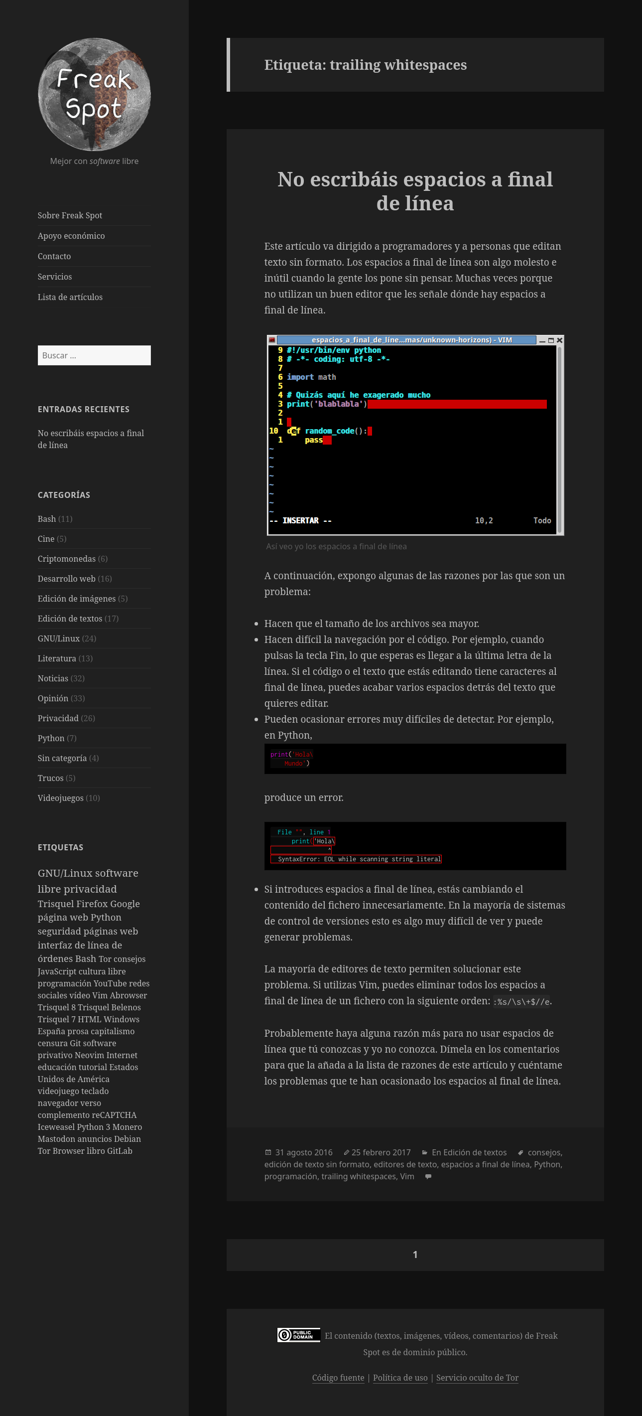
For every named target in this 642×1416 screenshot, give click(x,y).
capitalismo (112, 1031)
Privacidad (58, 718)
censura (54, 1043)
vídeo (80, 995)
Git (76, 1043)
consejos (129, 958)
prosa (79, 1031)
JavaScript (58, 971)
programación (66, 983)
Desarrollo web (67, 578)
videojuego (60, 1091)
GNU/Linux (59, 638)
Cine (46, 538)
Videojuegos (61, 797)
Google (125, 903)
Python (51, 738)
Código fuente (338, 1377)
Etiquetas (61, 847)
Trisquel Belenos (109, 1007)
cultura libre (102, 971)
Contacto (54, 256)
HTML (91, 1019)
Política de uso (400, 1377)
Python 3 (94, 1126)
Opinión (53, 698)
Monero (127, 1126)
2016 (323, 1152)
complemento (65, 1114)
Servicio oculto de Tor (477, 1377)
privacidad (90, 889)
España (53, 1031)
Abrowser (128, 995)
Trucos (51, 778)
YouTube (111, 983)
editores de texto (405, 1164)
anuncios (95, 1138)
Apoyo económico (71, 235)
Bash (47, 518)
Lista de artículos (70, 297)
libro (97, 1150)
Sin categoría (62, 758)
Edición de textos (70, 618)
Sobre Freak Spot (70, 215)
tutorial (94, 1067)
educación (58, 1067)
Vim (101, 995)
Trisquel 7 (58, 1019)
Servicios (55, 276)
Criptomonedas (67, 558)
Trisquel (57, 903)
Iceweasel (57, 1126)
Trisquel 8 (58, 1007)
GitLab (119, 1150)
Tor (106, 958)
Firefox (93, 903)
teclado (95, 1091)
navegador (59, 1103)
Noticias (53, 678)
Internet (122, 1055)
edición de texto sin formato (317, 1164)
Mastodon (58, 1138)
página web (64, 917)
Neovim (91, 1055)
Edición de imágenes (77, 598)
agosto (299, 1152)
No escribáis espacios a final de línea (415, 190)
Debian (127, 1138)
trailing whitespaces (358, 1176)
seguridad (61, 931)
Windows (121, 1019)
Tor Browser (62, 1150)
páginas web (111, 931)
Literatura (57, 658)
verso (90, 1103)
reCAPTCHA (114, 1114)
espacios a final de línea (485, 1164)
